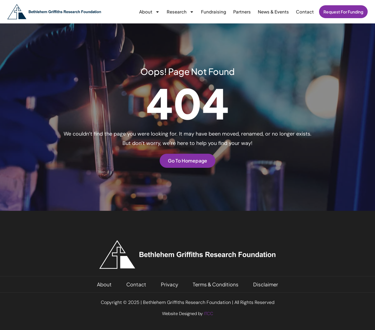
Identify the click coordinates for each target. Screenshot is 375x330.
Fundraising (213, 11)
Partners (242, 11)
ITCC (208, 314)
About (149, 11)
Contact (305, 11)
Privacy (169, 284)
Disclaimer (265, 284)
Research (180, 11)
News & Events (273, 11)
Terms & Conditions (215, 284)
